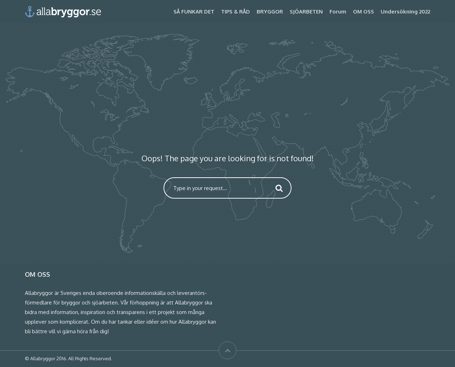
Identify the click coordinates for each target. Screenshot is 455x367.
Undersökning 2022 (405, 11)
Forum (338, 11)
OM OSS (363, 11)
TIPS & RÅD (235, 11)
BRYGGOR (270, 11)
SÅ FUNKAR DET (193, 11)
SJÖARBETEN (306, 11)
